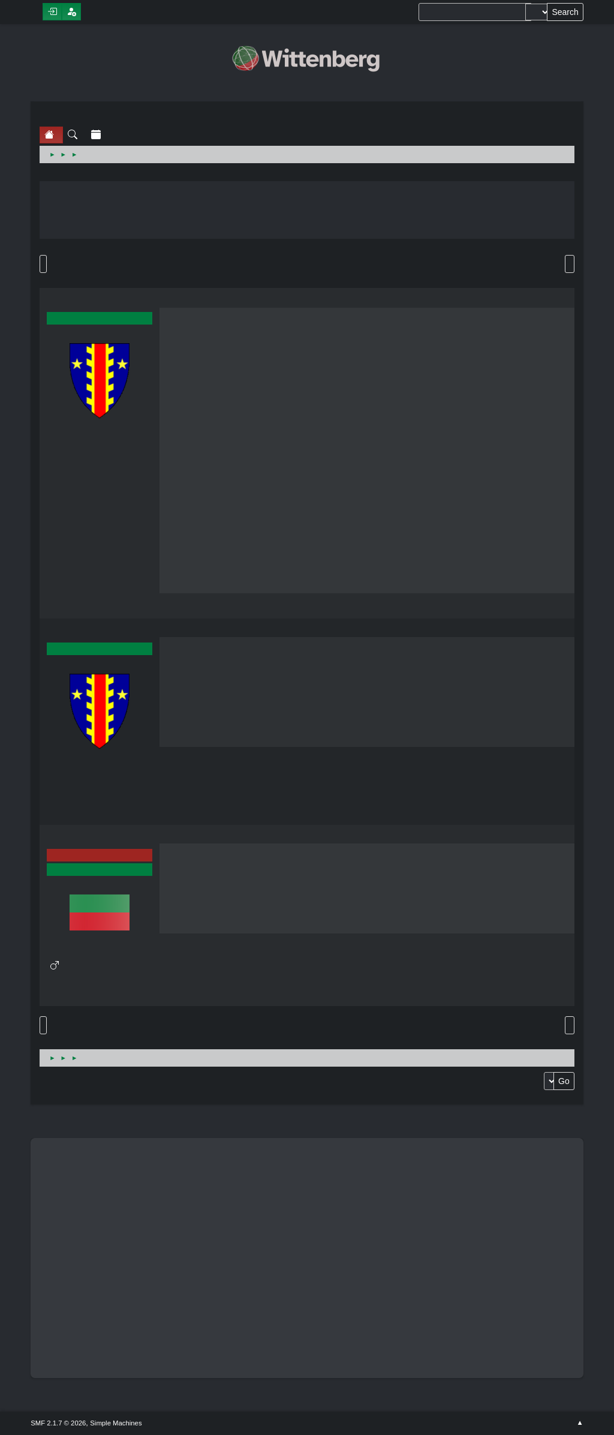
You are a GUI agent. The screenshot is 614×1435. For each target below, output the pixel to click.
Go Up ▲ (580, 1423)
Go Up (43, 1025)
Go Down (43, 264)
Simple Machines (116, 1423)
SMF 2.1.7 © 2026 (58, 1423)
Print (569, 264)
